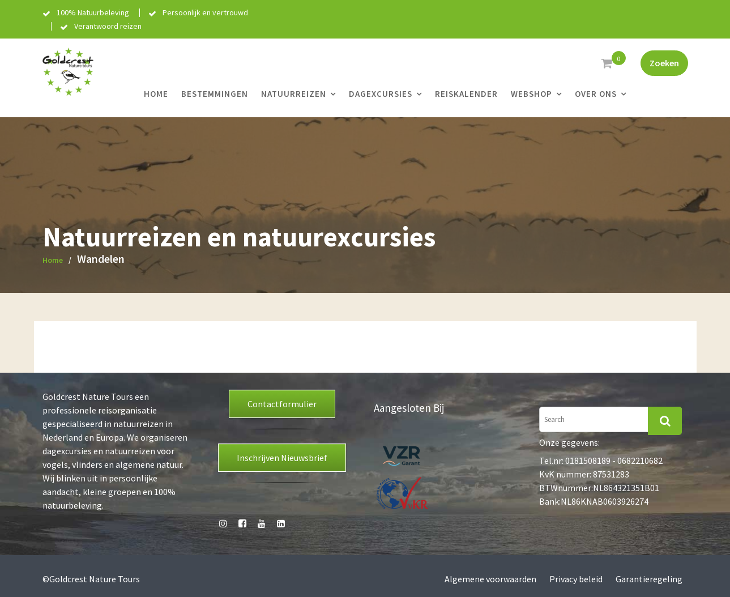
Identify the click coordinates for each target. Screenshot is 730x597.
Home (156, 93)
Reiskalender (466, 93)
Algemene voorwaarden (490, 579)
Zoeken (664, 63)
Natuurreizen (293, 93)
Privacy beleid (576, 579)
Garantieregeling (649, 579)
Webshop (531, 93)
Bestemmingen (214, 93)
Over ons (596, 93)
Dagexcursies (380, 93)
